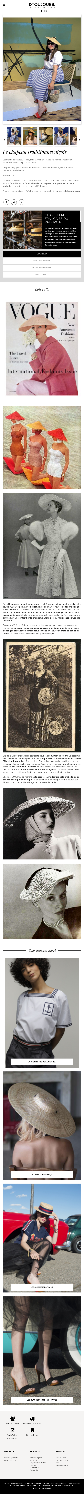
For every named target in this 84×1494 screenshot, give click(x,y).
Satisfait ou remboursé (12, 1434)
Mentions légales (36, 1458)
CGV (57, 1463)
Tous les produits (10, 1460)
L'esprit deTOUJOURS (38, 1463)
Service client (61, 1458)
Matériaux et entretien (41, 268)
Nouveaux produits (10, 1458)
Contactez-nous (35, 1468)
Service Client (12, 1421)
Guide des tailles (41, 274)
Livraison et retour (32, 1421)
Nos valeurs (32, 1432)
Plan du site (34, 1470)
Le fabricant (42, 254)
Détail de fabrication (41, 261)
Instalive (33, 1465)
